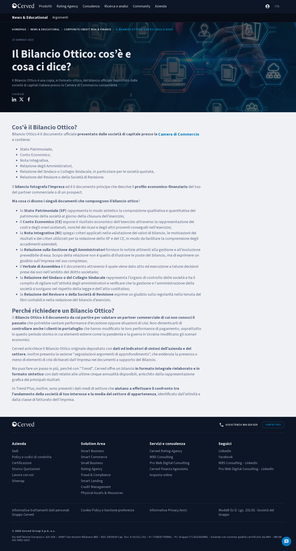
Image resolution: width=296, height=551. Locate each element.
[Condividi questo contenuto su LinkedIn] (14, 100)
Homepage (19, 29)
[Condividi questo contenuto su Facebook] (29, 100)
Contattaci (273, 424)
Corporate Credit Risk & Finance (87, 29)
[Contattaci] (286, 541)
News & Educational (45, 29)
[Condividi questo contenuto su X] (21, 100)
